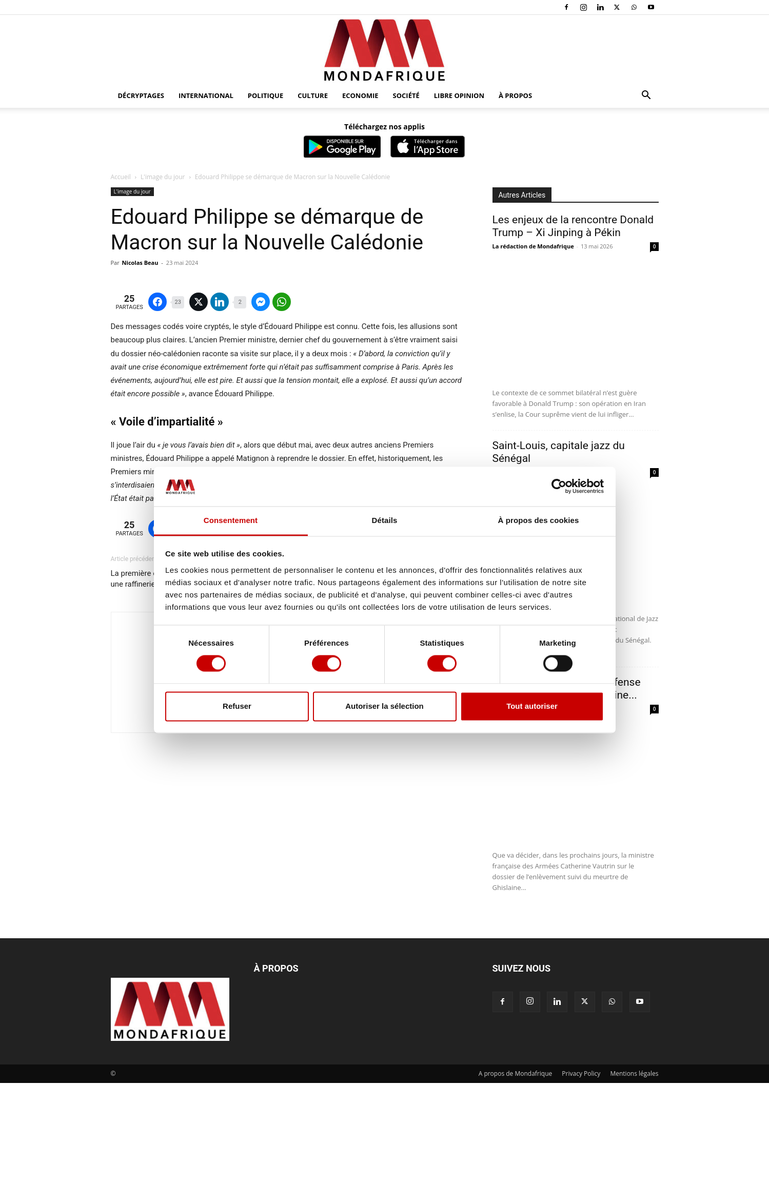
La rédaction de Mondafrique (533, 246)
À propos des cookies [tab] (538, 520)
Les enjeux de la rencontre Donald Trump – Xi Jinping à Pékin (573, 226)
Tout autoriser (532, 706)
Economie (360, 95)
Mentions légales (634, 1190)
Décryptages (141, 95)
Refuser (237, 706)
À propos (515, 95)
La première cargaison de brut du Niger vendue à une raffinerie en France (194, 831)
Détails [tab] (385, 520)
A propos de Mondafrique (516, 1190)
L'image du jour (163, 176)
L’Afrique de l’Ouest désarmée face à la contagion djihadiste (401, 831)
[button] (646, 96)
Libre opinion (459, 95)
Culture (313, 95)
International (206, 95)
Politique (265, 95)
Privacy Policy (581, 1190)
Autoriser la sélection (384, 706)
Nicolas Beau (140, 262)
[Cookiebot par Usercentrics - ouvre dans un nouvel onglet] (559, 486)
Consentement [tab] (231, 520)
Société (406, 95)
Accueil (121, 176)
